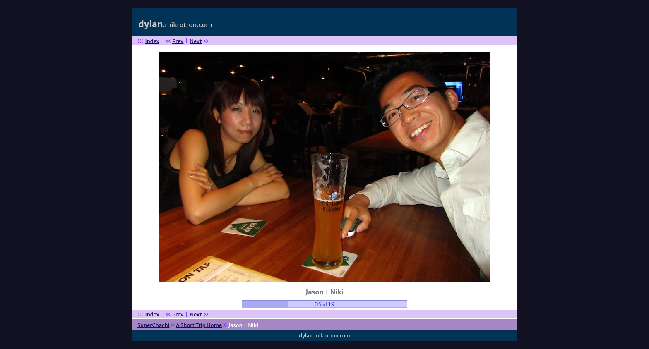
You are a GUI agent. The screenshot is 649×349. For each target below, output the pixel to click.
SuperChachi (153, 325)
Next (196, 41)
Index (152, 41)
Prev (177, 41)
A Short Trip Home (199, 325)
